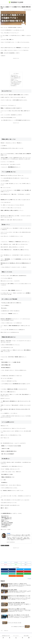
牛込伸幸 (8, 533)
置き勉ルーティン (14, 79)
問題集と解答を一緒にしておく (16, 76)
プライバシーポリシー (16, 636)
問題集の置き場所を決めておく (16, 83)
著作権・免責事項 (26, 636)
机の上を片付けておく (14, 75)
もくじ (15, 73)
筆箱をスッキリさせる (14, 80)
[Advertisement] (16, 65)
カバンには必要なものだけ (15, 84)
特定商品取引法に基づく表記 (6, 636)
